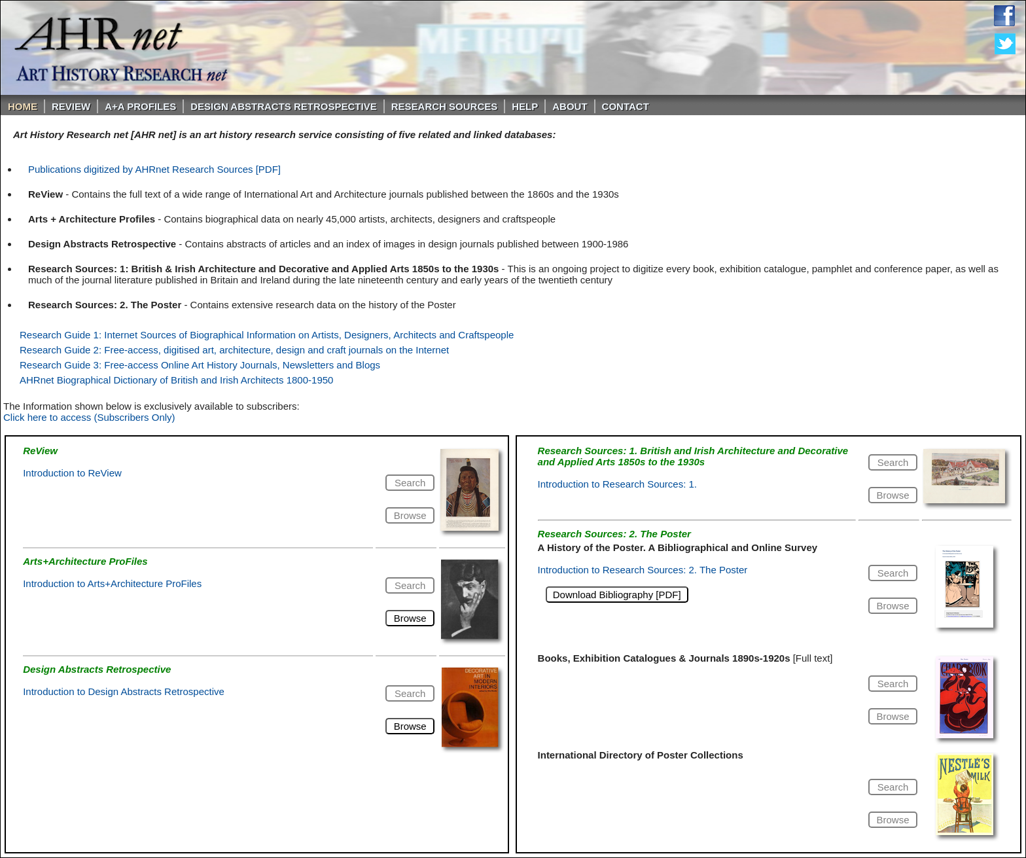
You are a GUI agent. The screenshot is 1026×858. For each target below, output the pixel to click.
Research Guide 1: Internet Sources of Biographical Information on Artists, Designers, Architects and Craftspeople (267, 334)
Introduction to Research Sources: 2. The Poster (643, 569)
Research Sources (444, 106)
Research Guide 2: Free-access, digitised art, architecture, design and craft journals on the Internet (234, 349)
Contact (625, 106)
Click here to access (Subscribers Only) (89, 417)
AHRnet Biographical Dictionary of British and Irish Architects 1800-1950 (176, 379)
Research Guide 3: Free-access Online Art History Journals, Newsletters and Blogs (200, 364)
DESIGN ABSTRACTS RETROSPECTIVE (283, 106)
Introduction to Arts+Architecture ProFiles (112, 583)
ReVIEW (71, 106)
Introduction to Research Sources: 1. (617, 484)
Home (22, 106)
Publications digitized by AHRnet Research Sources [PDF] (154, 169)
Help (525, 106)
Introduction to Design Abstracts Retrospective (123, 691)
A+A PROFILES (140, 106)
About (569, 106)
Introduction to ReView (72, 472)
